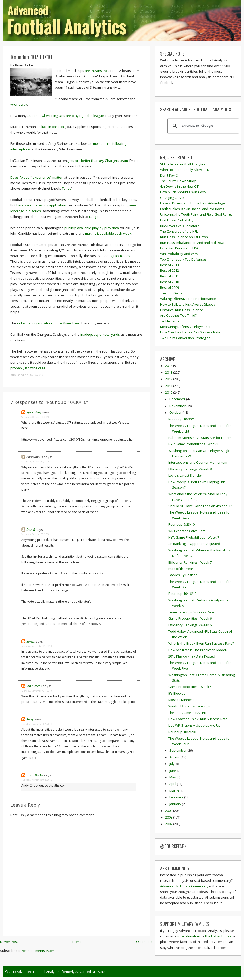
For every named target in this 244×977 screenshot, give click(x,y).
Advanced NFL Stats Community (184, 886)
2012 (169, 379)
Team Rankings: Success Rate (191, 612)
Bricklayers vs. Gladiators (179, 225)
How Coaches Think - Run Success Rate (190, 332)
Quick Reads (120, 255)
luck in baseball (53, 126)
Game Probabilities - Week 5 (190, 686)
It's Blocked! (177, 693)
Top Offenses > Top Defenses (183, 259)
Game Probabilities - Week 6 (190, 618)
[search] (202, 126)
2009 (169, 810)
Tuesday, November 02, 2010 (36, 724)
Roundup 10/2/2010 (183, 732)
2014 (169, 365)
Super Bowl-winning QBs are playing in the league (65, 115)
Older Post (144, 941)
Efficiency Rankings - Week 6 (190, 625)
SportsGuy (33, 412)
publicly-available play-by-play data (91, 228)
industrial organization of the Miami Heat (48, 323)
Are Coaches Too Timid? (178, 315)
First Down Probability (176, 220)
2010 (169, 392)
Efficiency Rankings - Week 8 (190, 469)
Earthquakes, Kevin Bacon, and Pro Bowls (192, 208)
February (176, 797)
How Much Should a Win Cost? (183, 192)
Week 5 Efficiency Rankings (189, 706)
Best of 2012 (169, 270)
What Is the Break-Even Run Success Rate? (201, 643)
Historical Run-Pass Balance (181, 310)
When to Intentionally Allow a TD (184, 169)
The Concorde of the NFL (179, 231)
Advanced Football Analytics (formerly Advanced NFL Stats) (61, 971)
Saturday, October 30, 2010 (35, 417)
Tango (66, 188)
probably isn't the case (27, 368)
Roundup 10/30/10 (31, 56)
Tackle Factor (170, 321)
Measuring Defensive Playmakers (186, 326)
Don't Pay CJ (169, 175)
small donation (188, 936)
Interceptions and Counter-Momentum (197, 462)
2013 (169, 372)
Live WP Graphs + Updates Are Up (194, 725)
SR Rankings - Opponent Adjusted (194, 543)
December (177, 399)
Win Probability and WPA (179, 253)
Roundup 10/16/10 (182, 593)
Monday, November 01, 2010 (36, 646)
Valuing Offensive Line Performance (188, 298)
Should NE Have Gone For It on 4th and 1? (200, 506)
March (174, 790)
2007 (169, 824)
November (177, 406)
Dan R (30, 529)
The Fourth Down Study (178, 181)
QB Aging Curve (172, 197)
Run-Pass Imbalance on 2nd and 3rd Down (192, 242)
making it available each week (108, 233)
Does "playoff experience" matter (36, 177)
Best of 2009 (169, 287)
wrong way (18, 104)
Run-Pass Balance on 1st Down (184, 237)
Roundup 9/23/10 (181, 524)
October (175, 412)
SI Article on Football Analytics (182, 164)
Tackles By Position (183, 575)
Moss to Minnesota (183, 699)
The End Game (171, 293)
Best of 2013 (169, 265)
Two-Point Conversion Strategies (185, 337)
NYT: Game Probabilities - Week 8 (193, 444)
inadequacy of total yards (100, 334)
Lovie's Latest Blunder (185, 475)
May (173, 777)
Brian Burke (34, 775)
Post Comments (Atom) (38, 950)
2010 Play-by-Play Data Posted (191, 656)
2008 (169, 817)
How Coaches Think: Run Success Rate (197, 719)
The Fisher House (218, 936)
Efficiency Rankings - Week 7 (190, 562)
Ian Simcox (34, 686)
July (172, 763)
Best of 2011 (169, 276)
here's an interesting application (41, 205)
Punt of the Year (180, 568)
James (30, 641)
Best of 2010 (169, 282)
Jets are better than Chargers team (98, 160)
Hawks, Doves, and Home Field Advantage (192, 203)
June (173, 770)
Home (77, 941)
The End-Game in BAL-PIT (187, 712)
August (175, 757)
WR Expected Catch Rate (187, 530)
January (175, 804)
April (173, 783)
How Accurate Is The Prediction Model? (197, 650)
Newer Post (9, 941)
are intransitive (96, 70)
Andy (30, 719)
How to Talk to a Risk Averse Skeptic (187, 304)
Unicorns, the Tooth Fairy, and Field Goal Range (196, 214)
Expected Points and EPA (179, 248)
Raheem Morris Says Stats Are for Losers (200, 437)
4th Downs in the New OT (179, 186)
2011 (169, 385)
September (178, 750)
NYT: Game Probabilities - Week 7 (193, 537)
